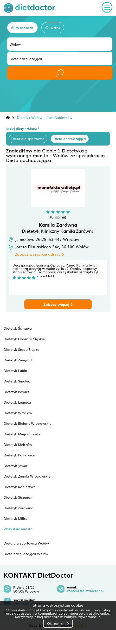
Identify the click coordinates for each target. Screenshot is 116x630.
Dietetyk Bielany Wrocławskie (28, 423)
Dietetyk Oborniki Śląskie (24, 338)
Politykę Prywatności (82, 616)
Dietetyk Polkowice (19, 455)
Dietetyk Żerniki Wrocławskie (27, 476)
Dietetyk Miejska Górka (22, 433)
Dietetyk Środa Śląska (21, 349)
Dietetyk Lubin (15, 370)
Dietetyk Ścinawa (18, 328)
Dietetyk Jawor (15, 465)
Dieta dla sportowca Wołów (26, 543)
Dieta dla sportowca (28, 138)
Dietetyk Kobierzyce (20, 486)
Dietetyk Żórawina (18, 507)
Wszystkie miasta (18, 528)
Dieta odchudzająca (69, 138)
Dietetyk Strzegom (18, 497)
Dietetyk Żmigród (18, 359)
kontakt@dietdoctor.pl (85, 591)
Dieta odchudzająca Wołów (26, 553)
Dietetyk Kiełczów (18, 444)
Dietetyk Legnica (17, 402)
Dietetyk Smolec (17, 381)
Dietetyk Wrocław (18, 412)
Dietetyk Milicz (15, 518)
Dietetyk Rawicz (16, 391)
